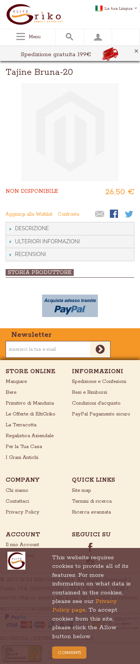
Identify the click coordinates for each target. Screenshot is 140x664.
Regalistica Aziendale (30, 436)
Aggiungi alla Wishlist (29, 214)
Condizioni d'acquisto (96, 403)
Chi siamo (17, 490)
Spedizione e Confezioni (99, 381)
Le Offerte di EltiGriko (30, 414)
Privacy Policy (22, 512)
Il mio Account (22, 545)
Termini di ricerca (92, 501)
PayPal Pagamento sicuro (101, 414)
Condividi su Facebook (115, 214)
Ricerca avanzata (91, 512)
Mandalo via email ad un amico (100, 214)
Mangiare (16, 381)
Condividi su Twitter (129, 214)
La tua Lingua (121, 8)
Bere (11, 392)
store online (30, 371)
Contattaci (17, 501)
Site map (81, 490)
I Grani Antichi (22, 457)
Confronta (68, 214)
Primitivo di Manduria (30, 403)
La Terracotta (21, 425)
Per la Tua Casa (24, 447)
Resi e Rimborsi (89, 392)
